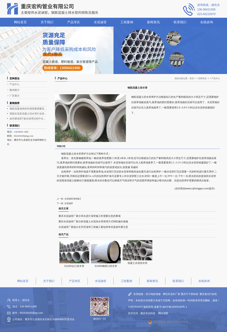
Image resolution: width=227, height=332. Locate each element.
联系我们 (180, 22)
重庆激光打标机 (208, 294)
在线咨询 (206, 22)
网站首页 (20, 22)
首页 (192, 78)
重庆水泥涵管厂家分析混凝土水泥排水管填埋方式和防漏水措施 (93, 221)
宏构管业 (202, 78)
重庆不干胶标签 (189, 294)
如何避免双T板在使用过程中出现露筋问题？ (28, 118)
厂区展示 (15, 95)
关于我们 (47, 22)
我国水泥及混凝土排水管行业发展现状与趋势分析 (28, 113)
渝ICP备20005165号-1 (174, 306)
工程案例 (126, 22)
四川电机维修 (153, 294)
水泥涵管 (100, 22)
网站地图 (163, 313)
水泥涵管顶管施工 (72, 198)
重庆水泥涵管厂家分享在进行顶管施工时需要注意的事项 (90, 216)
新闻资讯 (153, 22)
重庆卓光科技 (147, 313)
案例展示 (15, 90)
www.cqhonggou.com (197, 188)
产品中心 (15, 84)
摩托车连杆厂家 (171, 294)
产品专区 (73, 22)
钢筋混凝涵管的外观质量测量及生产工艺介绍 (28, 108)
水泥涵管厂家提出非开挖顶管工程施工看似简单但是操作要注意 (93, 227)
